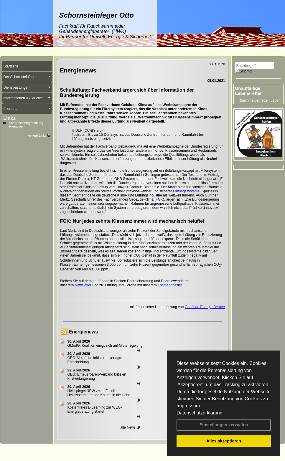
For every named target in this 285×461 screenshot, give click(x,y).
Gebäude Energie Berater (205, 307)
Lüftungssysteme (186, 191)
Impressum (188, 405)
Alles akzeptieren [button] (223, 441)
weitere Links (38, 135)
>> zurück (217, 64)
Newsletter (83, 285)
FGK (159, 199)
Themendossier (170, 285)
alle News (129, 427)
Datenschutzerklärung (200, 412)
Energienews (83, 331)
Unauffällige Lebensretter (248, 91)
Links (10, 118)
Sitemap (165, 447)
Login (61, 447)
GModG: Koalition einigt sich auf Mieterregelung (105, 345)
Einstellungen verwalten (224, 424)
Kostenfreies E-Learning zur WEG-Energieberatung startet (94, 409)
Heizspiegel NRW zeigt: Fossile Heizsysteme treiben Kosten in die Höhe (98, 393)
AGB (150, 447)
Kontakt (76, 447)
